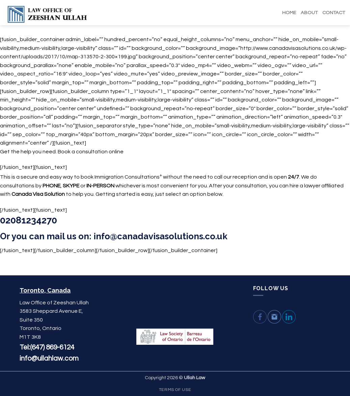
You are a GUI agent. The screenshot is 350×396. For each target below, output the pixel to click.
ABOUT (309, 12)
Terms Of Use (175, 390)
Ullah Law (194, 377)
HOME (289, 12)
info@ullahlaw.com (49, 358)
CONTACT (333, 12)
